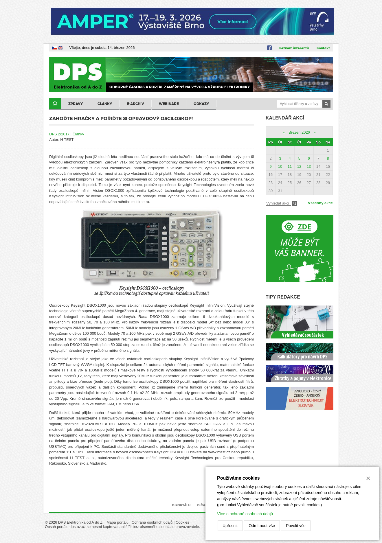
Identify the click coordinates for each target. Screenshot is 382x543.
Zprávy (75, 104)
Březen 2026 (299, 132)
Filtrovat (294, 203)
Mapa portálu (117, 522)
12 (299, 166)
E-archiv (135, 104)
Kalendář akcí (285, 117)
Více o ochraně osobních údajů (245, 513)
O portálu (181, 505)
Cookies (182, 522)
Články (105, 104)
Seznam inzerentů (294, 48)
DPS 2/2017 (59, 134)
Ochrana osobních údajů (152, 522)
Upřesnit (230, 525)
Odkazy (201, 104)
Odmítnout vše (262, 525)
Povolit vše (296, 525)
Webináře (169, 104)
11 (290, 166)
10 (280, 166)
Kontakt (323, 48)
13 (309, 166)
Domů (55, 104)
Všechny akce (320, 203)
